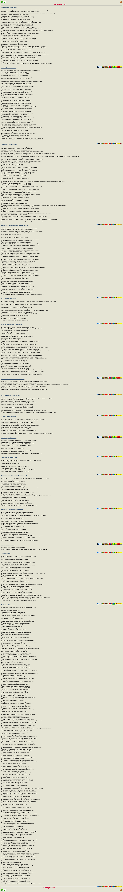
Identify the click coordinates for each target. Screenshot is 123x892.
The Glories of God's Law (8, 605)
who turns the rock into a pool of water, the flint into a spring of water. (15, 471)
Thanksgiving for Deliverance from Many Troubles (15, 225)
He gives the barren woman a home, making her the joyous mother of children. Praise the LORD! (21, 453)
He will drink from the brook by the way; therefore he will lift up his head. (16, 391)
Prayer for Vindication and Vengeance (11, 324)
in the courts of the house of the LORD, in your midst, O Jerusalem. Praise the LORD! (20, 540)
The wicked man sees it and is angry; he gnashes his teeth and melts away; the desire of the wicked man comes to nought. (27, 433)
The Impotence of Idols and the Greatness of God (14, 475)
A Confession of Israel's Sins (9, 144)
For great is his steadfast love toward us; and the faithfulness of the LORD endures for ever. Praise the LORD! (24, 549)
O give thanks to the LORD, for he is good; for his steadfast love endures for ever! (19, 600)
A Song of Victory (5, 553)
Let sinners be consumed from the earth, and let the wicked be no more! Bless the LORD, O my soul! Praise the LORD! (27, 63)
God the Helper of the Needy (8, 438)
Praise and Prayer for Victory (9, 298)
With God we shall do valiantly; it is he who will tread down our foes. (16, 320)
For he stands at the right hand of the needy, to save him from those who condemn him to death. (22, 374)
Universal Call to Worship (8, 545)
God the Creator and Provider (9, 7)
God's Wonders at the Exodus (9, 457)
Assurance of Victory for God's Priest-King (12, 379)
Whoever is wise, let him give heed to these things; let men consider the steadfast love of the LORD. (23, 294)
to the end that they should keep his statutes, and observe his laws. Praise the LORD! (20, 139)
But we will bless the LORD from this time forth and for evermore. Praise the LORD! (19, 505)
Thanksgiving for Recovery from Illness (12, 509)
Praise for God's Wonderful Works (10, 395)
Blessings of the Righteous (8, 416)
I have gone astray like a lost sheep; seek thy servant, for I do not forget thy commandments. (21, 883)
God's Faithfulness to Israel (8, 68)
